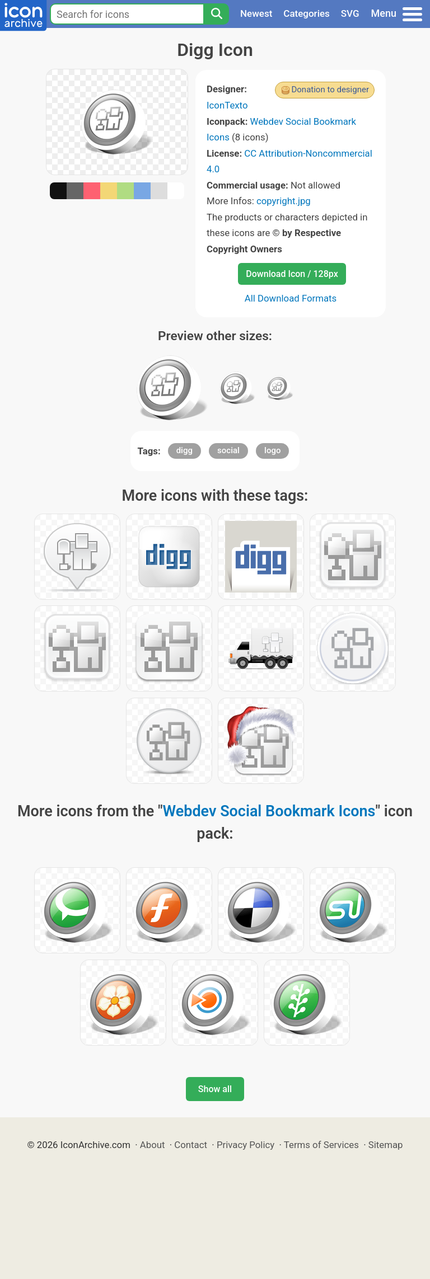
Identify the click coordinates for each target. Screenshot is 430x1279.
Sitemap (385, 1144)
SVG (350, 13)
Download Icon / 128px (292, 274)
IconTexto (227, 105)
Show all (215, 1089)
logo (272, 450)
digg (184, 450)
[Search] (216, 14)
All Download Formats (291, 298)
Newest (256, 13)
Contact (190, 1144)
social (228, 450)
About (152, 1144)
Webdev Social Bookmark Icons (269, 811)
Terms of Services (321, 1144)
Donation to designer (330, 89)
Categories (306, 13)
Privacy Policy (245, 1144)
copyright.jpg (283, 200)
